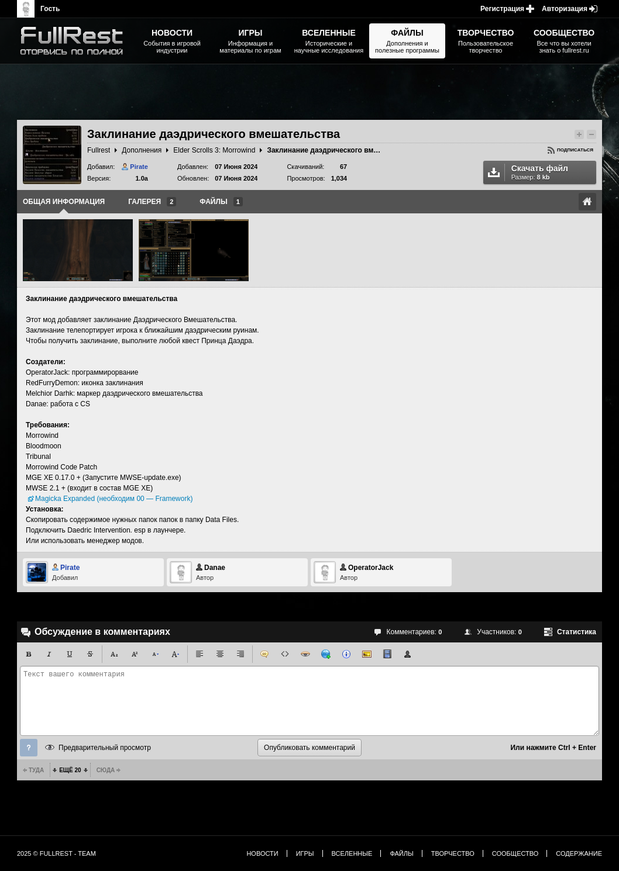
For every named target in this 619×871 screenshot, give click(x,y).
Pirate (139, 166)
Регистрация (502, 9)
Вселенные (352, 853)
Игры (305, 853)
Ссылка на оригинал (587, 201)
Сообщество (515, 853)
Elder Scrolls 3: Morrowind (214, 150)
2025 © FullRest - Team (56, 853)
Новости (262, 853)
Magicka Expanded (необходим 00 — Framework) (113, 499)
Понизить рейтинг (591, 134)
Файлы (401, 853)
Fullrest (98, 150)
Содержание (579, 853)
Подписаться (575, 150)
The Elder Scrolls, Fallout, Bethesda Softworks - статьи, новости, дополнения (75, 41)
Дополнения (141, 150)
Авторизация (564, 9)
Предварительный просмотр (105, 748)
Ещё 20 (70, 770)
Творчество (452, 853)
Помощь (28, 747)
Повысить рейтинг (579, 134)
